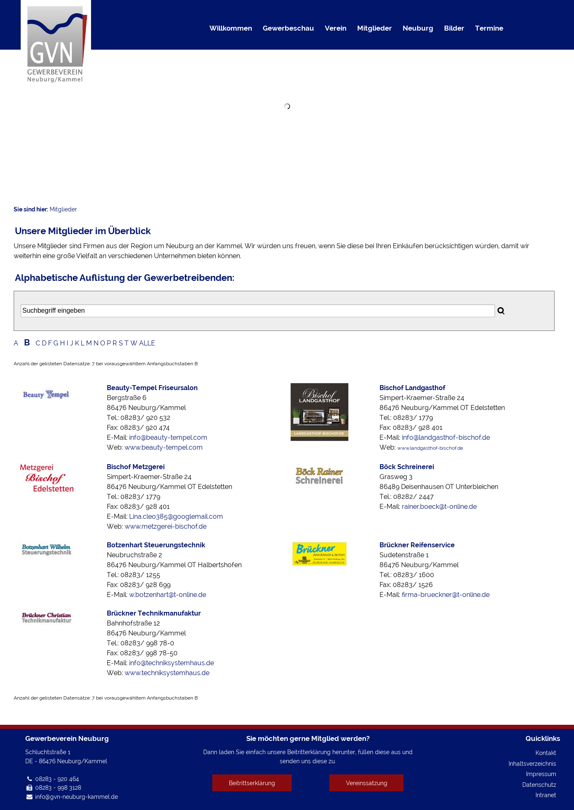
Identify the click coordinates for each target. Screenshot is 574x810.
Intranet (546, 794)
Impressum (541, 773)
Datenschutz (539, 784)
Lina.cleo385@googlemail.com (176, 516)
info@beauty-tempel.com (168, 437)
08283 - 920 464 (57, 778)
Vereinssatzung (366, 782)
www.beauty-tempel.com (164, 447)
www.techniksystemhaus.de (167, 673)
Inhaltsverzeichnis (532, 763)
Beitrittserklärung (252, 782)
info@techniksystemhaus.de (171, 663)
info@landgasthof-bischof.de (446, 437)
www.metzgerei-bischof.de (166, 526)
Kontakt (546, 752)
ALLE (147, 343)
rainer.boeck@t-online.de (439, 506)
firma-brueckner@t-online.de (446, 595)
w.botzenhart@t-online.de (167, 595)
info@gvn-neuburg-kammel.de (76, 796)
